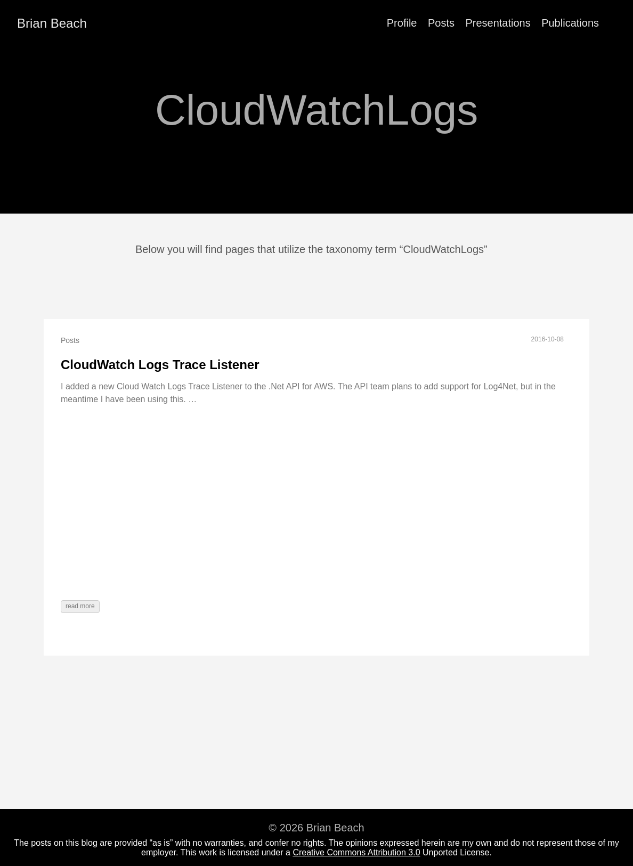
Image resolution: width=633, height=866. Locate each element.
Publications (570, 23)
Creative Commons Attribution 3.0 (356, 852)
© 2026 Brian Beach (316, 828)
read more (80, 606)
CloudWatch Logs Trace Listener (160, 364)
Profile (402, 23)
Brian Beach (52, 23)
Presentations (497, 23)
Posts (441, 23)
